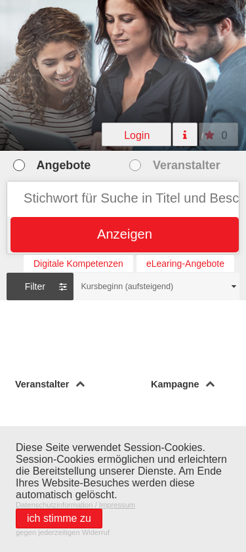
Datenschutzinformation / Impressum (75, 505)
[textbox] (123, 199)
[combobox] (156, 286)
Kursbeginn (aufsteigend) (127, 286)
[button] (137, 134)
